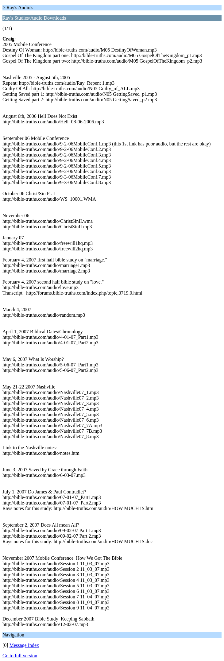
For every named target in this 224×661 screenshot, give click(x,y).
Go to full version (19, 655)
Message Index (24, 645)
